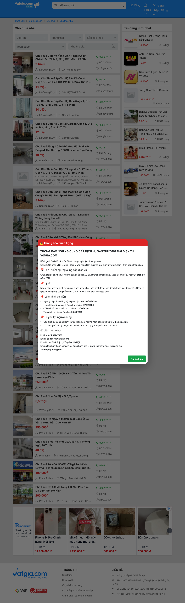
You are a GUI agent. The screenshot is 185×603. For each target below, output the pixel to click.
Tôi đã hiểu (137, 358)
